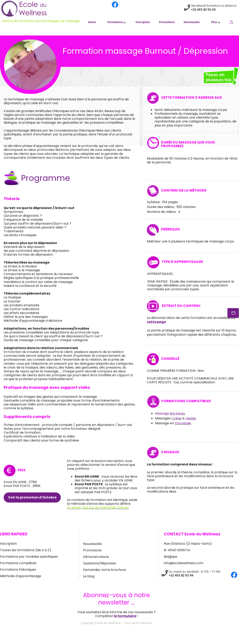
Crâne (176, 418)
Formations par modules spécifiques (29, 556)
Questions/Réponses (99, 563)
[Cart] (232, 22)
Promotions (92, 550)
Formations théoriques (18, 569)
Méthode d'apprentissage (20, 576)
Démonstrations (96, 556)
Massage (170, 413)
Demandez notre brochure (104, 569)
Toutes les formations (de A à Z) (25, 550)
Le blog (88, 576)
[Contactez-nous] (233, 313)
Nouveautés (92, 543)
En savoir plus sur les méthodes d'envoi (98, 507)
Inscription (8, 543)
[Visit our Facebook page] (115, 4)
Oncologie (183, 423)
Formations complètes (18, 563)
